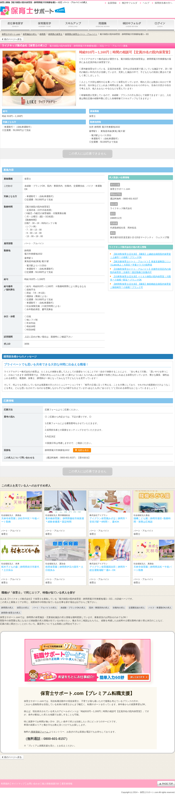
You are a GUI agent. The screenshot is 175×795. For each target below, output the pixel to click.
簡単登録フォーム (39, 732)
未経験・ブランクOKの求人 (73, 608)
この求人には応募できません (87, 153)
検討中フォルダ (129, 3)
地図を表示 (83, 450)
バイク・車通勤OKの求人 (159, 608)
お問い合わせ (33, 783)
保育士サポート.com (11, 34)
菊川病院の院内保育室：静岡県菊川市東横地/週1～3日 (124, 34)
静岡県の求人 (7, 608)
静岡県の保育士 (55, 34)
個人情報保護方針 (50, 783)
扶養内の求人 (119, 608)
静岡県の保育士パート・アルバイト (81, 34)
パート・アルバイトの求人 (45, 608)
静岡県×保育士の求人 (10, 613)
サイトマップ (18, 783)
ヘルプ (146, 3)
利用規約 (5, 783)
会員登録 (112, 3)
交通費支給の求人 (137, 608)
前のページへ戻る (13, 39)
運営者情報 (66, 783)
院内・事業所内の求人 (99, 608)
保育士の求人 (23, 608)
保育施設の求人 (30, 34)
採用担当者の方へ (163, 3)
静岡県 (43, 34)
